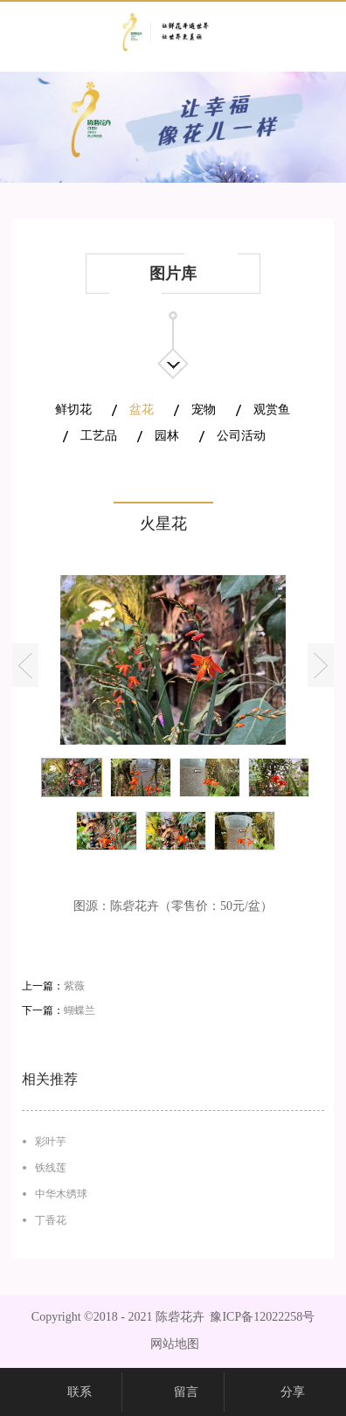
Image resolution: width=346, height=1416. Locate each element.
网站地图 (171, 1343)
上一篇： (53, 986)
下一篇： (58, 1010)
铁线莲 (50, 1168)
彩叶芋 (50, 1141)
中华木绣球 (61, 1194)
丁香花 (50, 1220)
